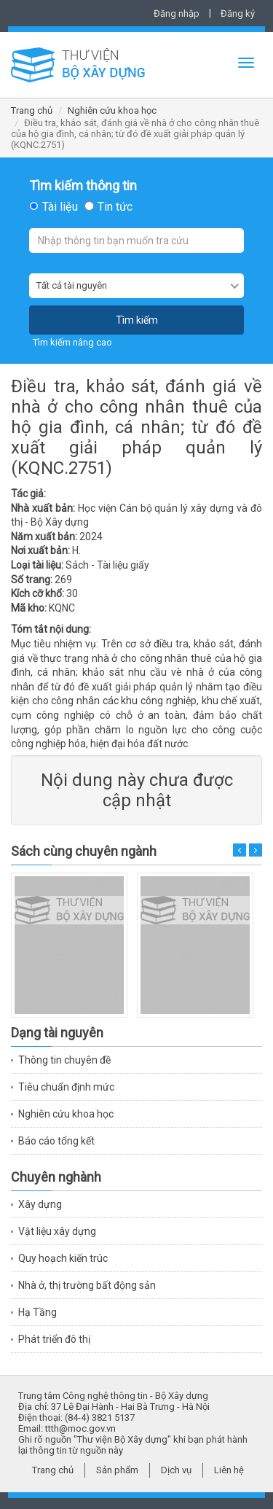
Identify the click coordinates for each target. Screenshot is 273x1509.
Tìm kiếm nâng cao (72, 342)
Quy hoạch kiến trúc (63, 1258)
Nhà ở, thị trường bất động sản (87, 1285)
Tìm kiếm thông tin (83, 185)
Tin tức (115, 207)
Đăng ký (238, 13)
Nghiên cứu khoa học (112, 110)
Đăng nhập (176, 13)
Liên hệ (229, 1470)
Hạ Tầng (37, 1312)
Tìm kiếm (137, 320)
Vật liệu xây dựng (57, 1231)
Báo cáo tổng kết (56, 1141)
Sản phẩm (117, 1470)
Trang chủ (31, 110)
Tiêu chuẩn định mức (66, 1087)
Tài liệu (60, 207)
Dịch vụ (176, 1470)
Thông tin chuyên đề (64, 1060)
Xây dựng (40, 1204)
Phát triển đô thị (54, 1339)
